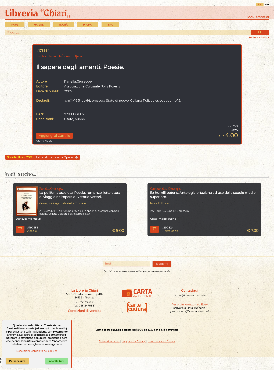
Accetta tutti (56, 361)
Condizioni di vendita (84, 311)
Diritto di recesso (109, 341)
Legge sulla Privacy (134, 341)
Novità (63, 24)
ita (259, 4)
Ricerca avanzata (259, 37)
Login (250, 17)
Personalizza (17, 361)
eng (267, 4)
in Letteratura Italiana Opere (42, 157)
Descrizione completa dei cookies (36, 351)
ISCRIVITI (162, 264)
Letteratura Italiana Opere (59, 56)
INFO (110, 24)
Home (14, 24)
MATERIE (39, 24)
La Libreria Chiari (84, 291)
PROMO (87, 24)
